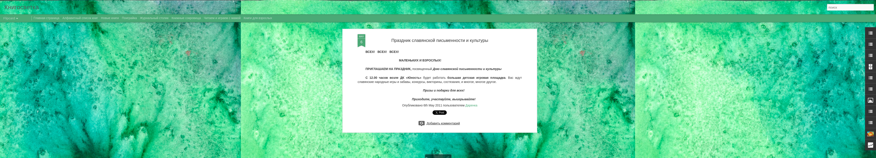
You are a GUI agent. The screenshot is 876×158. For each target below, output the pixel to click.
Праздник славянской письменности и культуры (439, 40)
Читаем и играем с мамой (222, 18)
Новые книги (110, 18)
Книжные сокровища (186, 18)
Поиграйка (129, 18)
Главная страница (47, 18)
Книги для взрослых (258, 18)
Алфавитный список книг (80, 18)
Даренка (471, 105)
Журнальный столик (154, 18)
